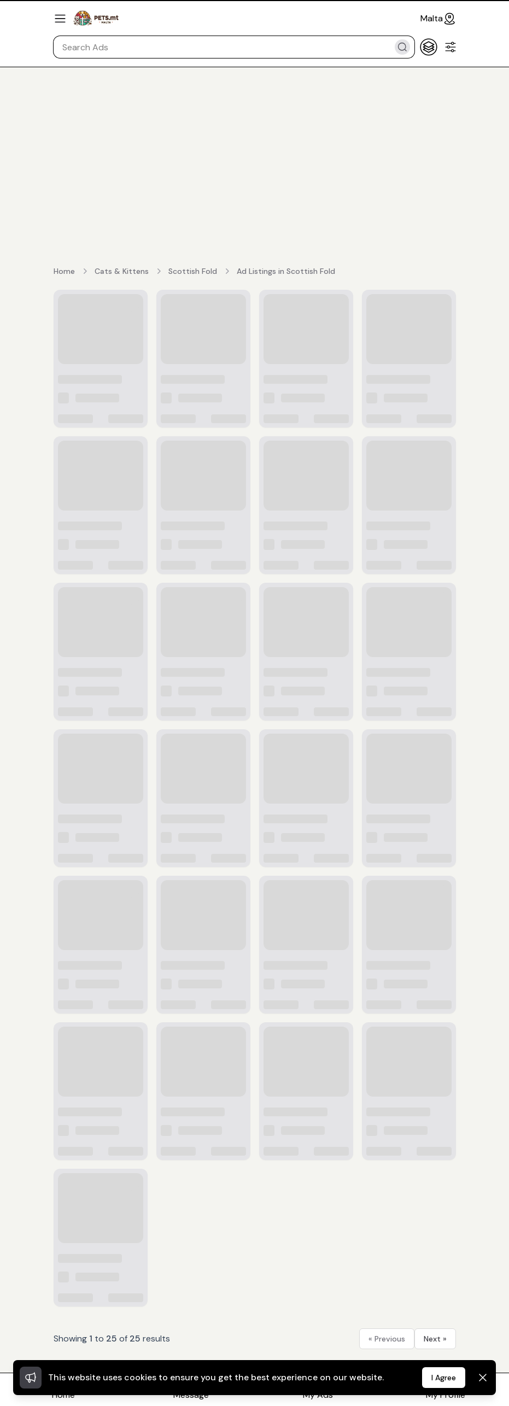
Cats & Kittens (122, 271)
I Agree (443, 1377)
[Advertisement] (254, 148)
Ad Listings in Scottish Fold (286, 271)
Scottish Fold (192, 271)
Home (64, 271)
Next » (435, 1339)
